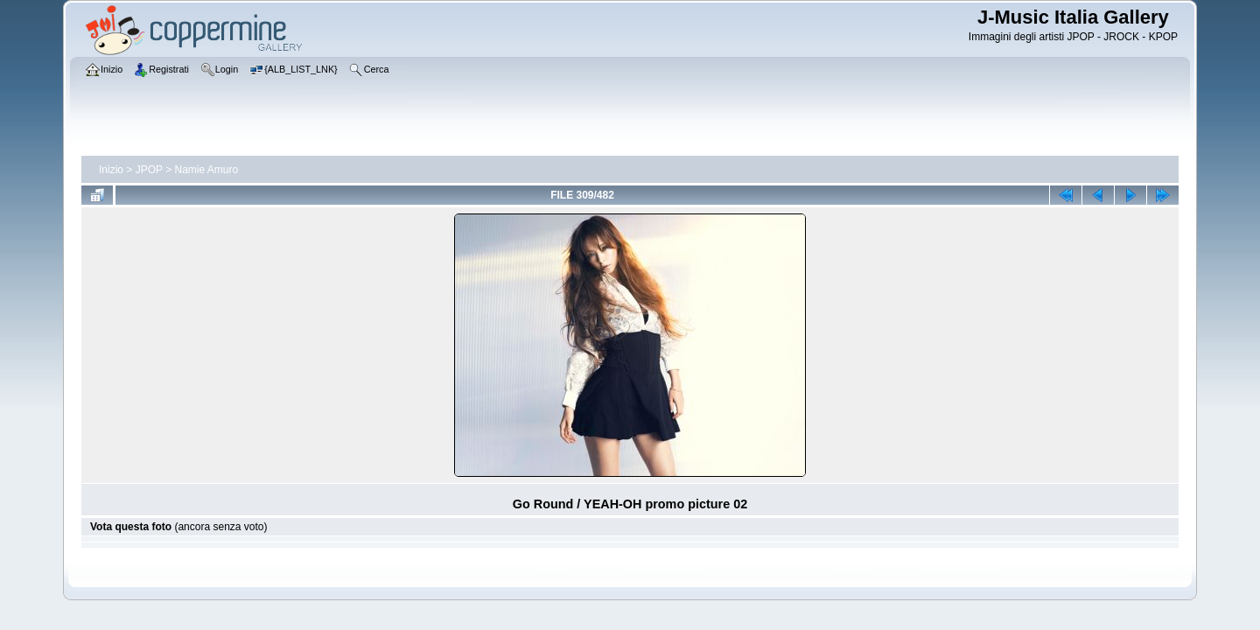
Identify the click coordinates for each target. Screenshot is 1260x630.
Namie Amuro (207, 170)
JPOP (149, 170)
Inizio (111, 170)
